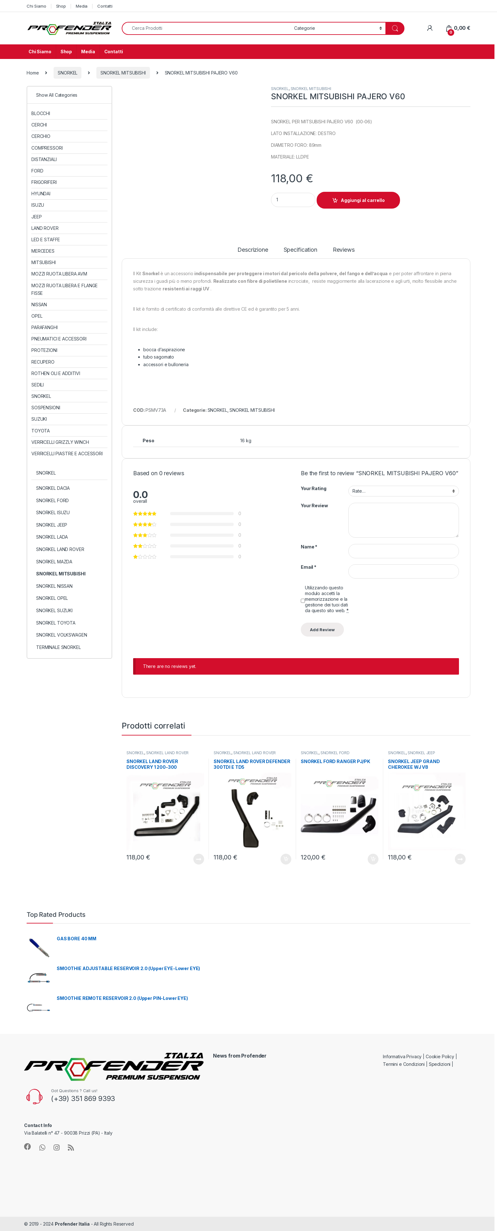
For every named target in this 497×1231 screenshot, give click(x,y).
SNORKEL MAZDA (54, 561)
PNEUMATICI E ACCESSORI (59, 338)
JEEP (36, 216)
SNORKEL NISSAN (54, 586)
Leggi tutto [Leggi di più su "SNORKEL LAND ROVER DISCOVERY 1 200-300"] (198, 859)
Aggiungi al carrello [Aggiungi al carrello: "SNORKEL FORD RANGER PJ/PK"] (373, 859)
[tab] (252, 252)
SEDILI (37, 384)
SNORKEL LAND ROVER (167, 752)
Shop (61, 6)
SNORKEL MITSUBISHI (122, 72)
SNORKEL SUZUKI (54, 610)
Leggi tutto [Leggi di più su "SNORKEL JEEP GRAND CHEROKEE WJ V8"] (460, 859)
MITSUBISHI (43, 262)
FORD (37, 170)
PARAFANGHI (44, 327)
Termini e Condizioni (404, 1064)
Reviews (344, 250)
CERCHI (39, 124)
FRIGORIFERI (43, 182)
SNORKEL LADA (52, 537)
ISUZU (37, 205)
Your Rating (313, 488)
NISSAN (39, 304)
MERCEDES (43, 251)
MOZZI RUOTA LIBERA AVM (59, 273)
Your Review (314, 505)
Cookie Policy (440, 1056)
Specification (300, 250)
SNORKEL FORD (335, 752)
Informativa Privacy (402, 1056)
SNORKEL (67, 72)
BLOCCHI (40, 113)
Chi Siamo (36, 6)
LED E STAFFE (45, 239)
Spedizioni (440, 1064)
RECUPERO (43, 362)
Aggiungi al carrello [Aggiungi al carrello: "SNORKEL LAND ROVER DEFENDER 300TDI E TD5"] (286, 859)
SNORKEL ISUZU (53, 512)
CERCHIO (40, 136)
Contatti (105, 6)
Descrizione (252, 250)
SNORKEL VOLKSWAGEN (61, 635)
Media (81, 6)
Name (309, 546)
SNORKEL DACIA (53, 488)
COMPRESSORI (46, 148)
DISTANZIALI (43, 159)
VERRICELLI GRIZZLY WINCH (60, 442)
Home (33, 72)
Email (308, 567)
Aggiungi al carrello (363, 200)
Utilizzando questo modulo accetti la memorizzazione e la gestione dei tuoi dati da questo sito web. (327, 599)
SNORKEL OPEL (52, 598)
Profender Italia (72, 1224)
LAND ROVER (45, 228)
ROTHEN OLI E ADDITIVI (55, 373)
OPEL (36, 316)
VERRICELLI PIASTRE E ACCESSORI (67, 453)
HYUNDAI (40, 193)
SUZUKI (39, 419)
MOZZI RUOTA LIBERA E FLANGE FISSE (64, 289)
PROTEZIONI (44, 350)
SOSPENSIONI (45, 407)
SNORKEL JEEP (421, 752)
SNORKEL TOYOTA (55, 622)
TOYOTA (40, 430)
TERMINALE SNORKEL (58, 647)
